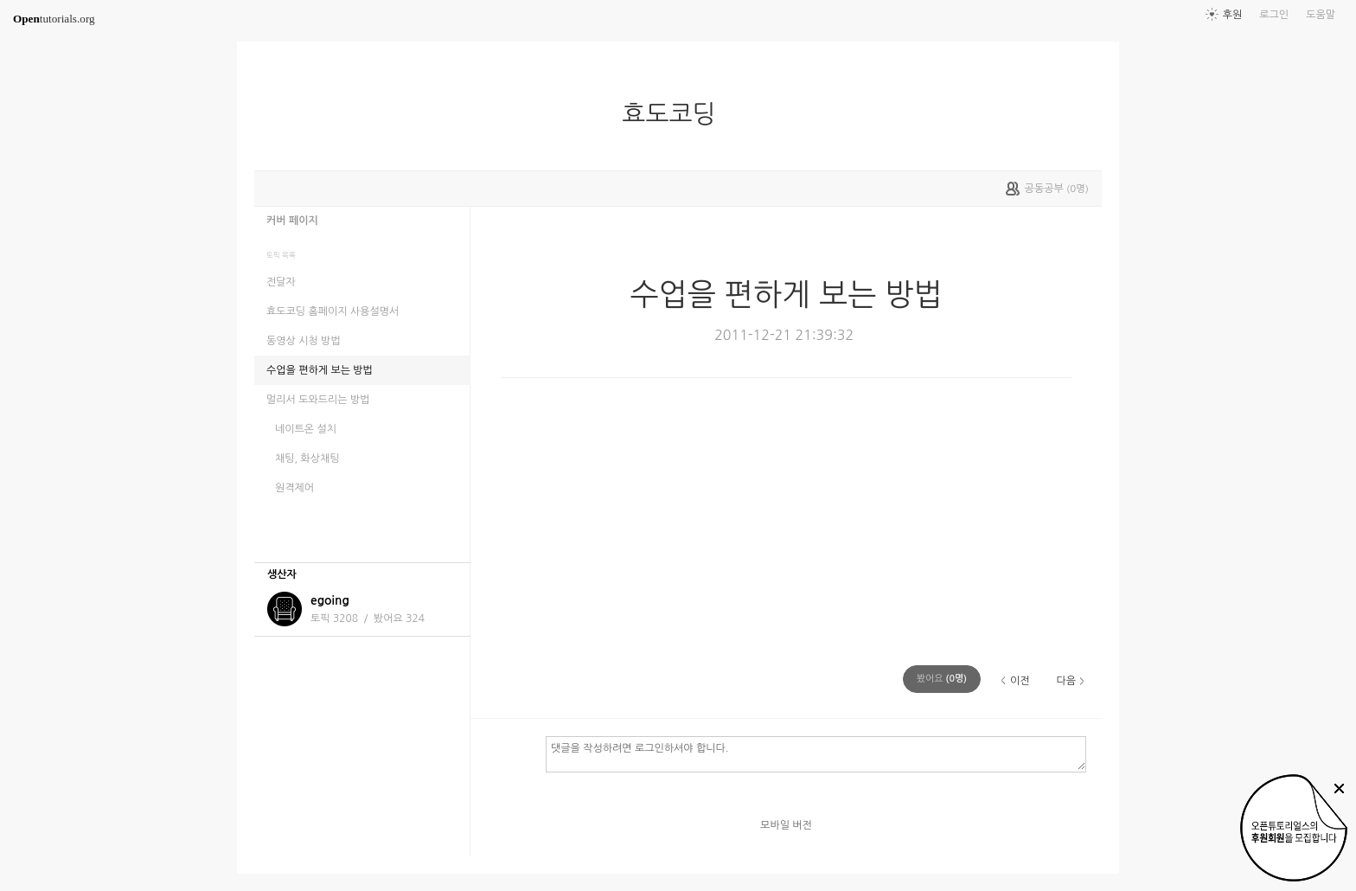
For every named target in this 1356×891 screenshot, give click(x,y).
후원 (1233, 15)
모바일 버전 (786, 825)
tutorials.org (54, 18)
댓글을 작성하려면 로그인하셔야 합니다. (816, 753)
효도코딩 (675, 114)
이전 (1020, 681)
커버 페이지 (292, 220)
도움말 (1320, 15)
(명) (942, 678)
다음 (1066, 681)
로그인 (1274, 15)
